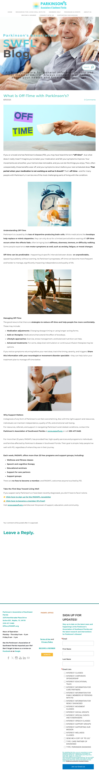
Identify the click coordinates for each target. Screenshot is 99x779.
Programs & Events (72, 12)
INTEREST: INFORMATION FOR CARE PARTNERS (78, 690)
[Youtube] (20, 659)
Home (10, 12)
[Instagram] (16, 659)
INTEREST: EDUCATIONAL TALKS (76, 684)
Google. (18, 653)
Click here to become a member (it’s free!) (25, 502)
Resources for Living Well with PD (30, 12)
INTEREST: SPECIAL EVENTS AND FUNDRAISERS (77, 718)
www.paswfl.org (54, 433)
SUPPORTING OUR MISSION (67, 15)
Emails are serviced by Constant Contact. (77, 762)
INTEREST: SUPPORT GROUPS (78, 725)
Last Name (67, 661)
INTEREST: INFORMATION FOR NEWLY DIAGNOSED (78, 704)
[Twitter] (12, 659)
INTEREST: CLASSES (74, 674)
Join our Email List (78, 768)
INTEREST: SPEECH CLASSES (78, 722)
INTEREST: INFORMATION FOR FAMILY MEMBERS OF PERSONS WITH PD (79, 696)
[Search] (89, 69)
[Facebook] (8, 659)
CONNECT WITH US (47, 15)
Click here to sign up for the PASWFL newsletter (28, 498)
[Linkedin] (24, 659)
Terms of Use (45, 641)
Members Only (55, 12)
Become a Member (29, 15)
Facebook (6, 653)
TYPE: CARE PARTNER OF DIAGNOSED (76, 744)
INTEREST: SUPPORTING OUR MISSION (78, 730)
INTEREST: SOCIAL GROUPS (77, 713)
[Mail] (28, 659)
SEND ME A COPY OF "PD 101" (78, 740)
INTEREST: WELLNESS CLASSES (75, 735)
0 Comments (90, 101)
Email (65, 640)
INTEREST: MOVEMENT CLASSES (75, 709)
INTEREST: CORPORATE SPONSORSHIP (76, 679)
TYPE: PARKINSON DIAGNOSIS (78, 748)
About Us (87, 12)
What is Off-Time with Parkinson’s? (36, 97)
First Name (67, 650)
